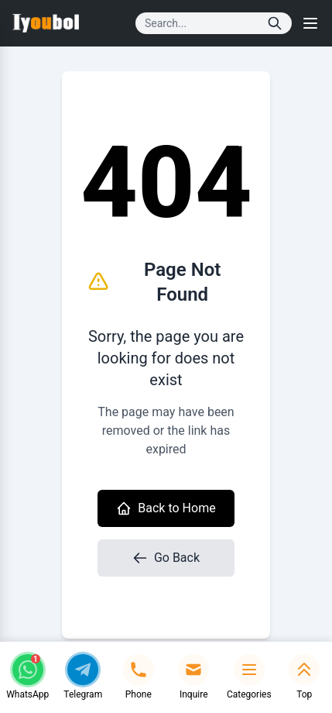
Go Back (166, 558)
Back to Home (165, 508)
